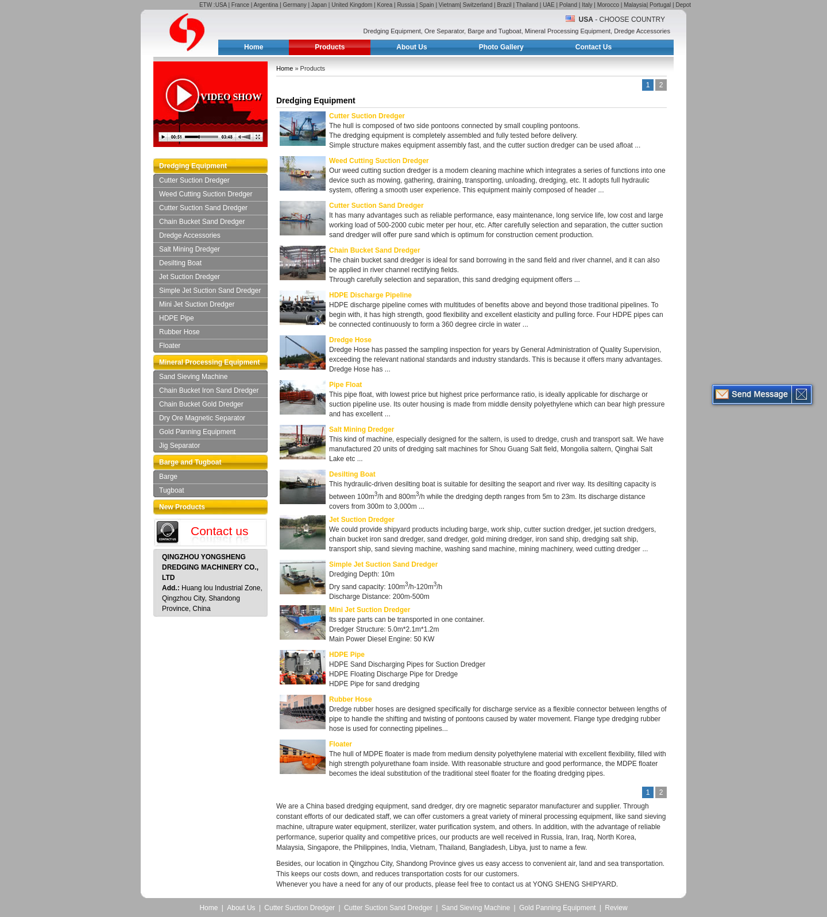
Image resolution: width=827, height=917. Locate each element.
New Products (182, 507)
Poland (568, 5)
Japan (319, 5)
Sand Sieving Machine (193, 377)
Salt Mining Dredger (189, 249)
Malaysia (635, 5)
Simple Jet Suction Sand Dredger (210, 291)
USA (221, 5)
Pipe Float (345, 385)
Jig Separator (179, 446)
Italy (587, 5)
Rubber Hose (179, 332)
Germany (295, 5)
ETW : (207, 5)
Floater (169, 346)
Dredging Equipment (193, 166)
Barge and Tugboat (190, 462)
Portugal (660, 5)
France (240, 5)
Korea (385, 5)
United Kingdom (351, 5)
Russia (406, 5)
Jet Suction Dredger (189, 277)
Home (253, 47)
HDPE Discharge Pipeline (370, 295)
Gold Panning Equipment (197, 432)
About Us (411, 47)
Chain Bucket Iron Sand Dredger (208, 390)
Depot (683, 5)
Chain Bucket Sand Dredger (202, 222)
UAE (549, 5)
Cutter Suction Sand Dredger (203, 208)
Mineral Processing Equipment (209, 362)
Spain (426, 5)
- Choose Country (622, 19)
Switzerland (478, 5)
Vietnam (449, 5)
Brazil (504, 5)
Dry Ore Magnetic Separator (202, 418)
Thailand (527, 5)
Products (330, 47)
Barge (168, 477)
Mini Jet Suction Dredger (196, 304)
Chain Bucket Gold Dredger (201, 404)
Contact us (219, 530)
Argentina (266, 5)
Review (616, 908)
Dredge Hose (350, 340)
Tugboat (171, 490)
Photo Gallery (501, 47)
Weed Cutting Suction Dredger (206, 194)
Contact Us (593, 47)
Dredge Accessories (190, 235)
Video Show (230, 97)
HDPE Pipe (176, 318)
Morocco (608, 5)
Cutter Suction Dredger (194, 180)
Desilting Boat (180, 263)
